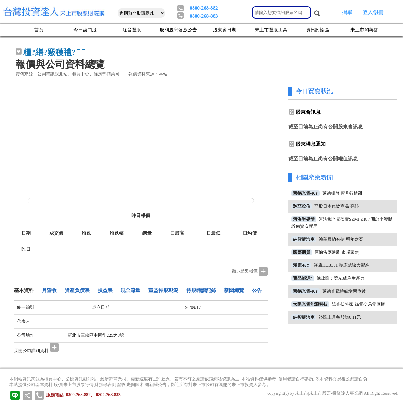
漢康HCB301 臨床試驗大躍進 (341, 265)
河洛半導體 (304, 219)
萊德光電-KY (305, 193)
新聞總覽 (234, 290)
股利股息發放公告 (178, 29)
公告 (257, 290)
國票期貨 (301, 252)
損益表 (105, 290)
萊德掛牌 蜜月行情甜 (342, 193)
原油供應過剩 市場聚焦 (336, 252)
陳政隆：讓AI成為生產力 (341, 278)
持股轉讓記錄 (201, 290)
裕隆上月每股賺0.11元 (340, 317)
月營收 (49, 290)
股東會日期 (224, 29)
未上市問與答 (364, 29)
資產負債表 (77, 290)
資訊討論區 (317, 29)
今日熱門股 (85, 29)
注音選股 (131, 29)
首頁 (38, 29)
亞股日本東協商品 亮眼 (336, 206)
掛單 (347, 12)
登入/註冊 (373, 12)
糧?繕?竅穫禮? (49, 52)
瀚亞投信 (301, 206)
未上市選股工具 (271, 29)
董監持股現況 (163, 290)
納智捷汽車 (304, 239)
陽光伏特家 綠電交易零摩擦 (358, 304)
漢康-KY (301, 265)
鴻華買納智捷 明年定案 (341, 239)
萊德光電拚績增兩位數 (344, 291)
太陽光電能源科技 (310, 304)
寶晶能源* (302, 278)
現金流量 (130, 290)
